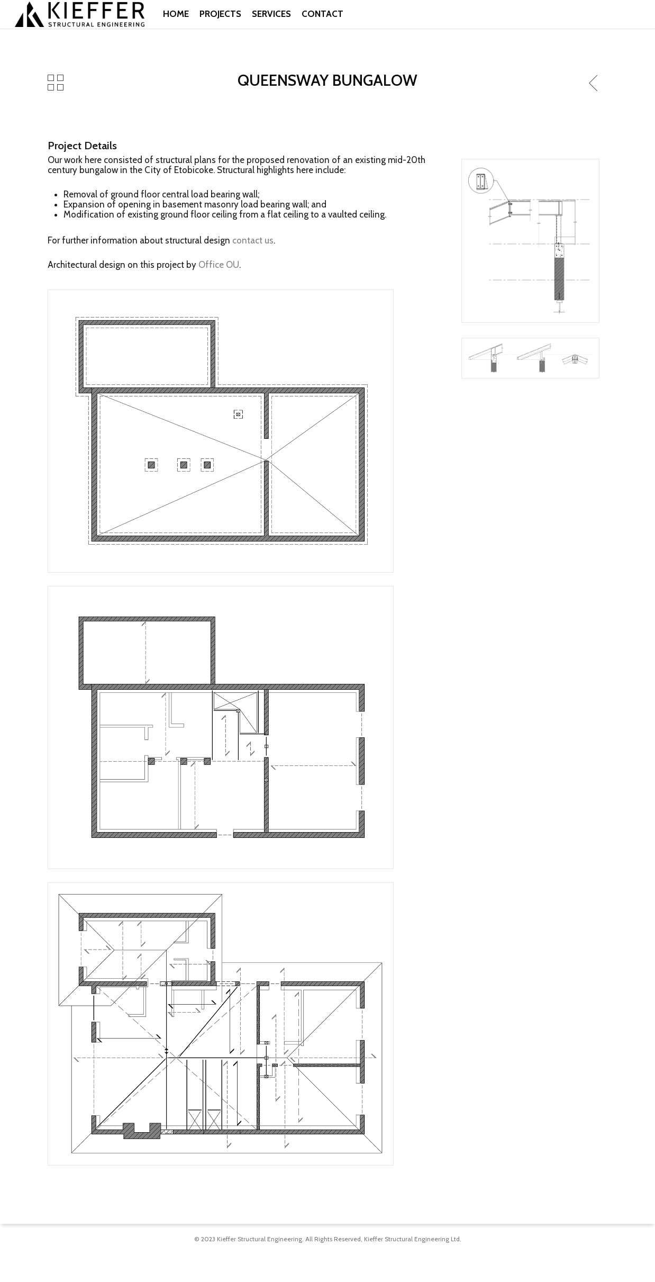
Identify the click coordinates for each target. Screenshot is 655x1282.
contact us (253, 240)
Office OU (218, 264)
